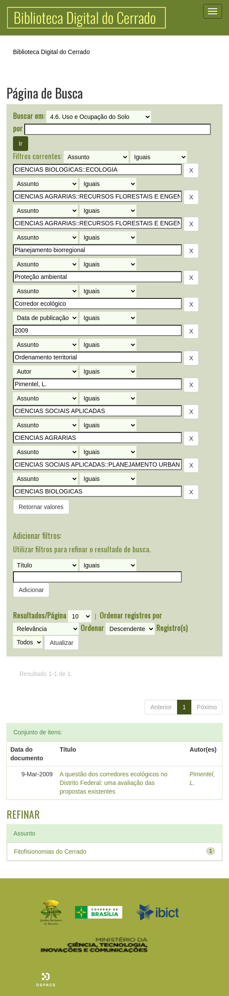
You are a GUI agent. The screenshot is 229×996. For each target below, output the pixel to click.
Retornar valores (41, 506)
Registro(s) (171, 628)
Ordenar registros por (131, 615)
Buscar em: (29, 116)
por (18, 128)
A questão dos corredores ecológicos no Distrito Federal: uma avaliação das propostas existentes (114, 783)
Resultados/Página (39, 615)
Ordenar (92, 628)
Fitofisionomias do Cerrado (50, 851)
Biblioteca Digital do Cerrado (51, 51)
